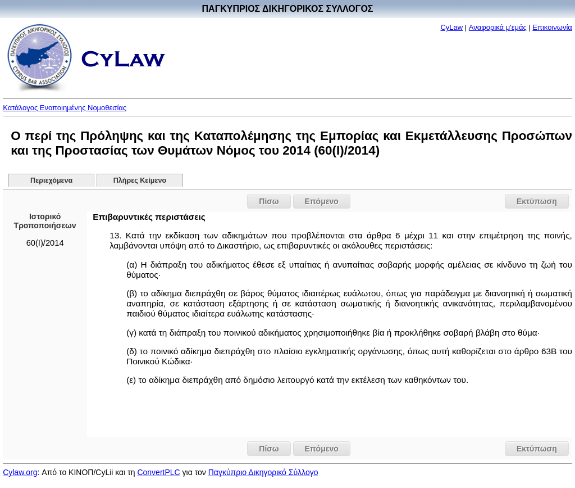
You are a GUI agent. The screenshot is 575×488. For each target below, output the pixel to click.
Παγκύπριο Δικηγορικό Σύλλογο (263, 472)
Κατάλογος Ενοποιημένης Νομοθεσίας (64, 107)
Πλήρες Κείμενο (140, 180)
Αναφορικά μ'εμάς (498, 27)
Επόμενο (322, 201)
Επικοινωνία (552, 27)
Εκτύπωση (537, 201)
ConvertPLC (158, 472)
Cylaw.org (20, 472)
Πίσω (269, 201)
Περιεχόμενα (51, 180)
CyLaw (451, 27)
